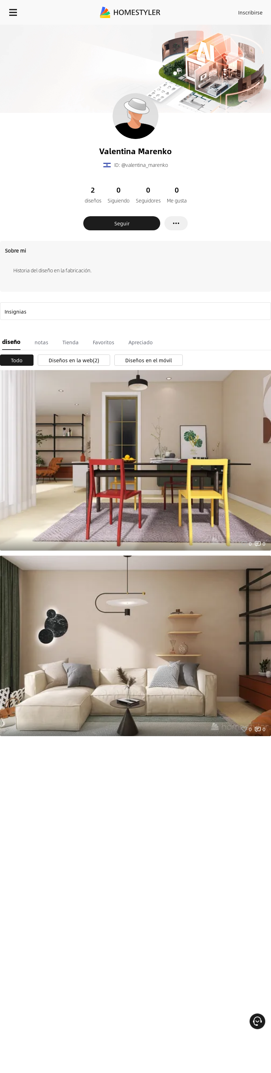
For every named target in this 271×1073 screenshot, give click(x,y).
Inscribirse (250, 12)
